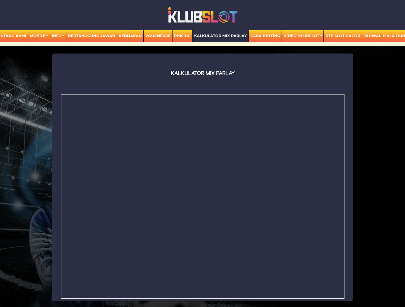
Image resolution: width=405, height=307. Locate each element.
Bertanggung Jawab (91, 35)
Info (57, 35)
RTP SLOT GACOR (342, 35)
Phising (182, 35)
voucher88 (157, 35)
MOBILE (38, 35)
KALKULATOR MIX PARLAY (220, 35)
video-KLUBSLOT (301, 35)
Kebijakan (130, 35)
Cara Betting (265, 35)
